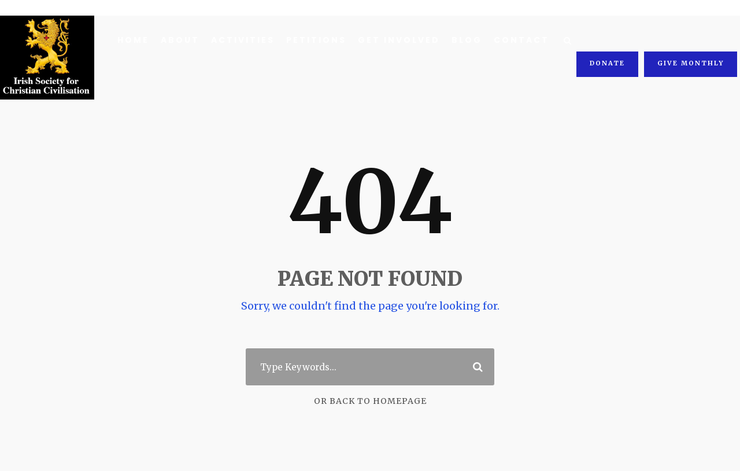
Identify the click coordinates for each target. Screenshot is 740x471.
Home (133, 40)
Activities (240, 40)
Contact (511, 40)
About (179, 40)
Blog (460, 40)
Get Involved (393, 40)
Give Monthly (691, 38)
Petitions (312, 40)
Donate (610, 38)
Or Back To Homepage (370, 401)
